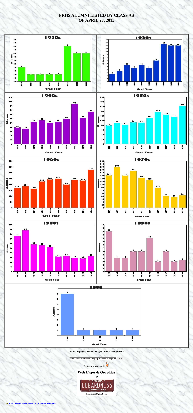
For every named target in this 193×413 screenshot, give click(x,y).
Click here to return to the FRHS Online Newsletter (32, 404)
